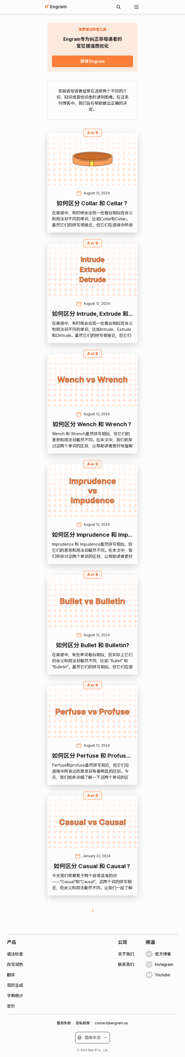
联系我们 (126, 964)
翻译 (11, 975)
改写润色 (15, 964)
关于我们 (126, 954)
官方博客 (158, 954)
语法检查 (15, 954)
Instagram (159, 964)
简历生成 (15, 985)
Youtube (158, 974)
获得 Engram (92, 61)
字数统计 (15, 995)
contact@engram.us (111, 1023)
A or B (92, 133)
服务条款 (64, 1023)
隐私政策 (83, 1023)
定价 (11, 1006)
